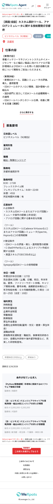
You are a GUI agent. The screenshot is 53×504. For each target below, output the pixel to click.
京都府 (10, 41)
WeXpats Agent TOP (8, 14)
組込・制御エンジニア (14, 160)
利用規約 (26, 465)
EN (39, 6)
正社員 (38, 36)
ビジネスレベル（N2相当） (17, 36)
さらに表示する (26, 112)
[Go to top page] (14, 5)
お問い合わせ (26, 477)
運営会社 (26, 469)
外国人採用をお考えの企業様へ (26, 473)
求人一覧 (20, 14)
